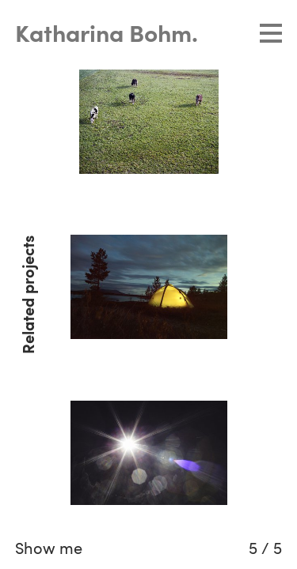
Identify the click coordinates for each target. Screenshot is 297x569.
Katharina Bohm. (106, 35)
